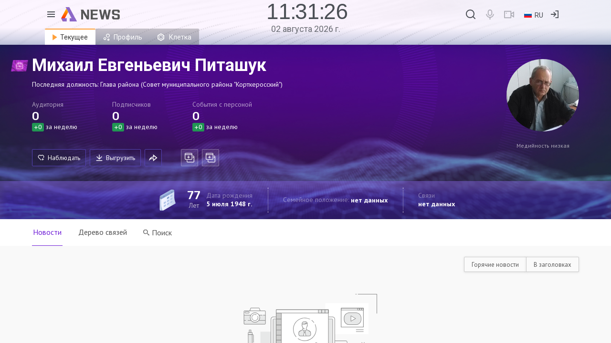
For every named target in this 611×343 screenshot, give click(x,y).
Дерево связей (103, 232)
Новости (47, 232)
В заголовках (552, 265)
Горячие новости (495, 265)
